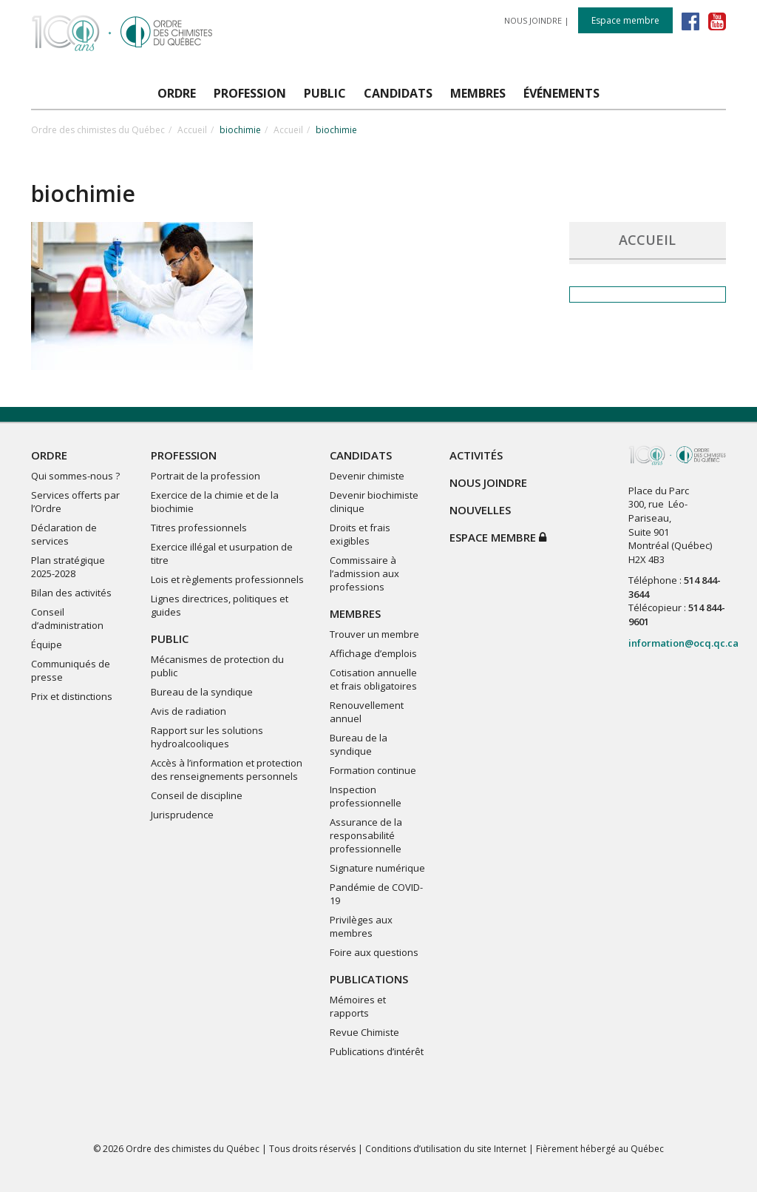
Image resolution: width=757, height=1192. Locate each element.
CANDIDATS (361, 455)
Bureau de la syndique (202, 691)
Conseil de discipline (196, 795)
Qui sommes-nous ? (75, 475)
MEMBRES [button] (478, 93)
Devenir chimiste (367, 475)
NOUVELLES (480, 509)
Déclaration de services (64, 534)
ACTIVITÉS (476, 455)
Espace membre (625, 20)
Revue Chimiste (364, 1032)
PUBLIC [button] (325, 93)
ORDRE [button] (176, 93)
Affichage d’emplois (373, 653)
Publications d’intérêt (377, 1051)
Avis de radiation (188, 711)
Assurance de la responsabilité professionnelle (366, 835)
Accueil (192, 130)
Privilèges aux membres (361, 926)
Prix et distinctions (71, 696)
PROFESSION (184, 455)
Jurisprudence (182, 814)
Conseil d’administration (67, 618)
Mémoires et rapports (358, 1006)
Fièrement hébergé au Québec (600, 1148)
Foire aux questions (374, 952)
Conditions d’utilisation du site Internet (445, 1148)
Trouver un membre (374, 634)
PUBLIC (170, 638)
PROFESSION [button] (250, 93)
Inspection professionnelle (365, 796)
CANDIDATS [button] (398, 93)
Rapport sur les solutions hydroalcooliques (207, 737)
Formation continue (373, 770)
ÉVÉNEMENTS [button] (561, 93)
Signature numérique (377, 868)
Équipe (46, 644)
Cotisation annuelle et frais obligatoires (373, 679)
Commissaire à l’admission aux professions (364, 573)
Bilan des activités (71, 592)
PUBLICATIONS (369, 979)
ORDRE (49, 455)
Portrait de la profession (205, 475)
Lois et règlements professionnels (227, 579)
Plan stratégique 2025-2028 (68, 566)
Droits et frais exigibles (360, 534)
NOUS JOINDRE (533, 20)
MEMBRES (355, 613)
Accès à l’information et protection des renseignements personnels (226, 769)
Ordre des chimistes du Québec (98, 130)
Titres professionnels (199, 527)
